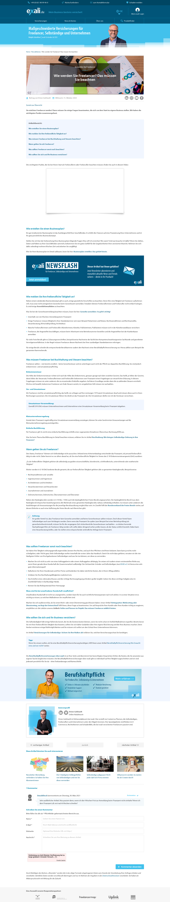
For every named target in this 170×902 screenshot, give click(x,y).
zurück (85, 745)
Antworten (131, 795)
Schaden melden (135, 2)
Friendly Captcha (61, 860)
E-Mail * (29, 825)
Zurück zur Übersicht (34, 105)
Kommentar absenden (131, 866)
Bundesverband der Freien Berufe (121, 505)
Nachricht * (30, 837)
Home (28, 52)
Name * (29, 819)
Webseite (30, 831)
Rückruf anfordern (72, 2)
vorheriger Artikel (41, 745)
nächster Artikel (129, 745)
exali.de (35, 11)
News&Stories (36, 52)
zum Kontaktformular (101, 2)
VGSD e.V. (124, 564)
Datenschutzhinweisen (110, 875)
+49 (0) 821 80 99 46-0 (39, 2)
